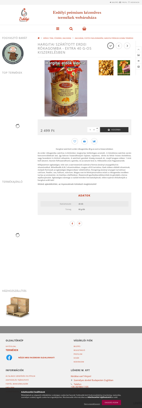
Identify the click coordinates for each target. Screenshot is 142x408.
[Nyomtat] (84, 141)
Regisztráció (79, 350)
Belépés (107, 2)
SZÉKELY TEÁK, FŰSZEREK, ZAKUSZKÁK (57, 38)
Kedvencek (133, 2)
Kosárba (116, 129)
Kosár (76, 358)
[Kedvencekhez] (74, 141)
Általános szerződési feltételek (20, 376)
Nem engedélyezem (92, 404)
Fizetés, (17, 384)
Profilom (78, 354)
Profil (119, 2)
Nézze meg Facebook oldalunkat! (36, 357)
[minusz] (97, 131)
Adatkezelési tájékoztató (17, 380)
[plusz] (97, 128)
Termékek (12, 350)
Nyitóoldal (11, 346)
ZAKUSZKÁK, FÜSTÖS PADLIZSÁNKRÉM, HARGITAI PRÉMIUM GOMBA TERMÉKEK (104, 38)
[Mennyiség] (90, 129)
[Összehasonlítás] (94, 141)
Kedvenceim (79, 362)
